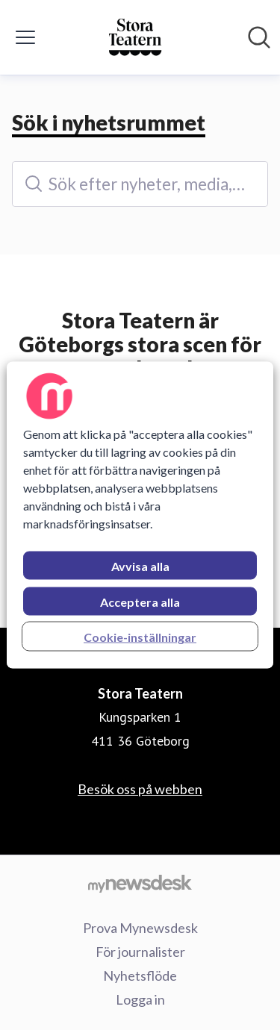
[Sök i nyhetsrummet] (259, 37)
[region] (140, 515)
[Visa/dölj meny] (25, 37)
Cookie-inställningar (140, 637)
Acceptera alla (140, 602)
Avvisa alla (140, 566)
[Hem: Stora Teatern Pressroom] (135, 37)
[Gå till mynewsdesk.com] (140, 883)
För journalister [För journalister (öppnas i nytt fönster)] (140, 951)
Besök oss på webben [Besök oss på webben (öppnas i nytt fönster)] (140, 789)
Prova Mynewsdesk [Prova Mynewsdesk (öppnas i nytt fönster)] (140, 928)
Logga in (140, 999)
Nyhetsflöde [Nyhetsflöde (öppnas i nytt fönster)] (140, 975)
